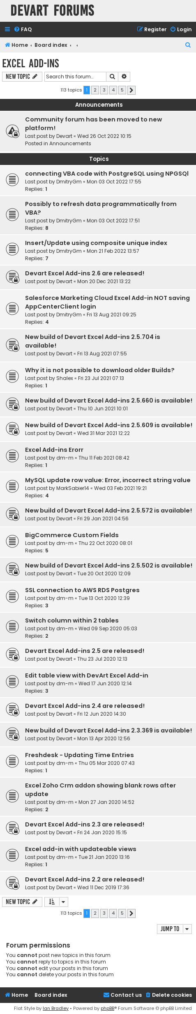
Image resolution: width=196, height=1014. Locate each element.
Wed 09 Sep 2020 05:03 (107, 628)
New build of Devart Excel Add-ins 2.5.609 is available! (108, 425)
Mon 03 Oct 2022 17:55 (114, 181)
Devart (64, 136)
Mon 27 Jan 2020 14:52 (106, 802)
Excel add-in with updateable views (80, 849)
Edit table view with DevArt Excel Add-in (86, 675)
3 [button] (104, 90)
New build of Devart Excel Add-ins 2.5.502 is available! (108, 565)
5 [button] (122, 90)
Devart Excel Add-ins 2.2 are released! (84, 879)
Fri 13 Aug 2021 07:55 (102, 353)
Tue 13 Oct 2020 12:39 (104, 598)
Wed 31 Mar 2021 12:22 (103, 433)
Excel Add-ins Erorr (54, 450)
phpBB (107, 1008)
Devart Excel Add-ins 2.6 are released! (84, 273)
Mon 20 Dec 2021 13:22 (104, 281)
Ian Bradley (56, 1008)
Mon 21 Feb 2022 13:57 (113, 250)
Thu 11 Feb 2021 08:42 (103, 457)
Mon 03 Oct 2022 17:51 (113, 220)
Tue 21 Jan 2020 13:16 (104, 857)
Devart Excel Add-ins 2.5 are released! (84, 651)
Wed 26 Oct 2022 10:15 (104, 136)
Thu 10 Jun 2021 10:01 (102, 408)
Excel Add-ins (30, 63)
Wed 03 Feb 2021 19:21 (120, 488)
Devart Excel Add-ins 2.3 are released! (84, 824)
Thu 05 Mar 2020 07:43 (106, 763)
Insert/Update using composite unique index (96, 243)
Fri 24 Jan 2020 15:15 (102, 832)
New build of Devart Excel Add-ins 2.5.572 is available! (108, 510)
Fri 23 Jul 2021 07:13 (101, 378)
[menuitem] (23, 29)
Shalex (64, 378)
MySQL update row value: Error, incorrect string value (108, 480)
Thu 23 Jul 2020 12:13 (102, 658)
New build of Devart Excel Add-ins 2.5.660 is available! (108, 400)
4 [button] (113, 90)
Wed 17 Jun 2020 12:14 (105, 683)
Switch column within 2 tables (72, 620)
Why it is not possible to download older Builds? (100, 370)
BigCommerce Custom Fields (72, 535)
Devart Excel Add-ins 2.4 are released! (85, 706)
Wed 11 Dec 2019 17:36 (103, 887)
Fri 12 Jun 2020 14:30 (101, 713)
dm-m (65, 457)
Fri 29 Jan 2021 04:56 (103, 518)
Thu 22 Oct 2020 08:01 (105, 543)
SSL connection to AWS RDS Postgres (82, 590)
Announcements (70, 143)
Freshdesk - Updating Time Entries (79, 755)
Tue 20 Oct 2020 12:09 (104, 573)
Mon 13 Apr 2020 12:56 (103, 738)
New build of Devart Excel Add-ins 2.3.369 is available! (108, 730)
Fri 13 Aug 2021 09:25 (111, 314)
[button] (131, 90)
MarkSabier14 (72, 488)
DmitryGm (69, 181)
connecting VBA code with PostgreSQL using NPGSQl (107, 173)
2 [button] (95, 90)
